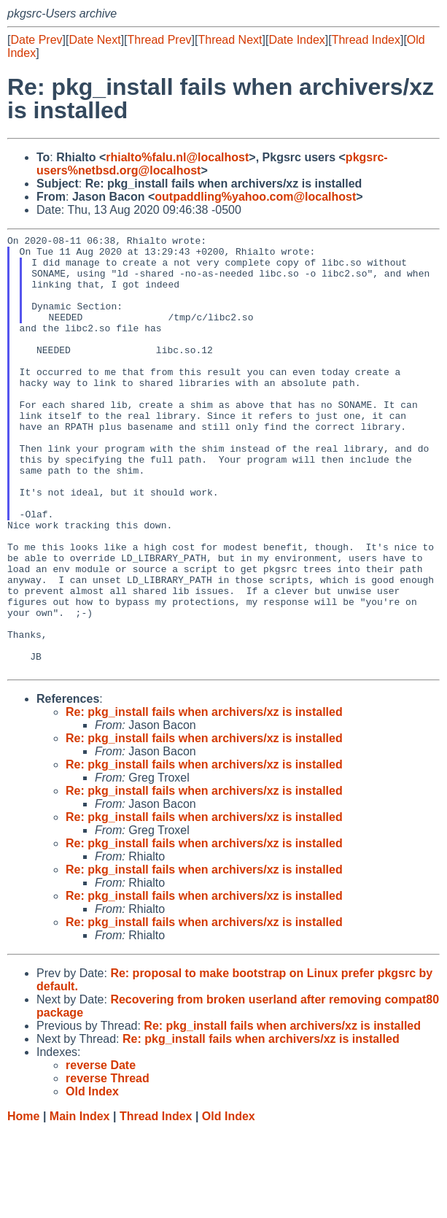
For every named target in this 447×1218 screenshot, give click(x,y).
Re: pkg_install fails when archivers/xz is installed (204, 799)
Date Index (296, 40)
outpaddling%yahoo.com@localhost (255, 196)
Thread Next (230, 40)
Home (23, 1204)
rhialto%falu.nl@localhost (177, 157)
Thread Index (366, 40)
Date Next (94, 40)
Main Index (80, 1204)
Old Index (228, 1204)
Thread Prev (160, 40)
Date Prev (36, 40)
